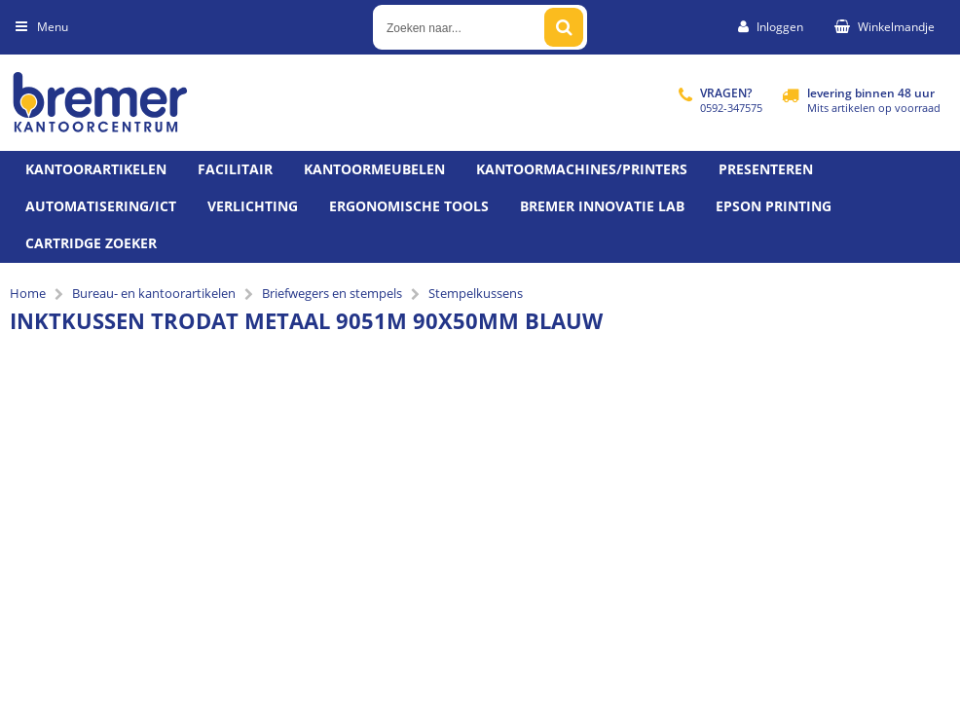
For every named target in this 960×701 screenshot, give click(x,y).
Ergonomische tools (409, 206)
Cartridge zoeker (91, 243)
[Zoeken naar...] (563, 27)
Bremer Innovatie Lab (602, 206)
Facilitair (235, 169)
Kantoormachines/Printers (581, 169)
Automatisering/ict (100, 206)
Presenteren (766, 169)
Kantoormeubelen (374, 169)
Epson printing (773, 206)
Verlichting (252, 206)
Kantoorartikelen (95, 169)
